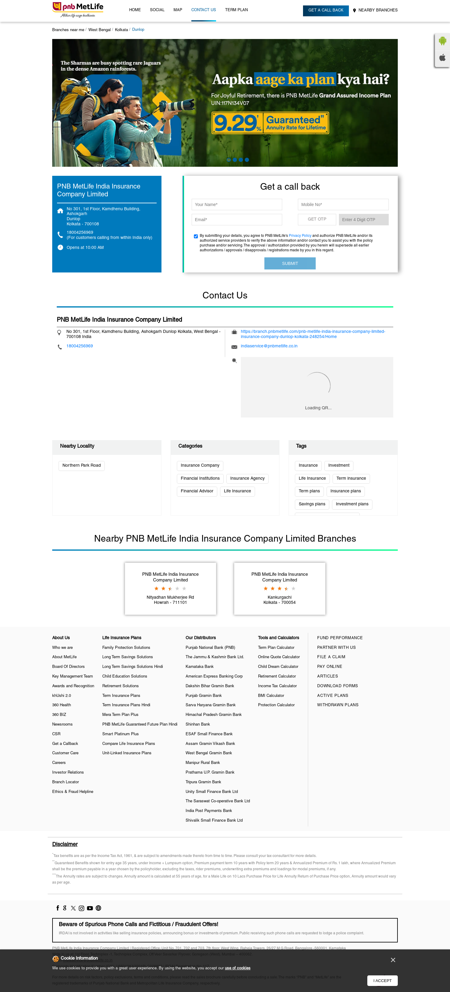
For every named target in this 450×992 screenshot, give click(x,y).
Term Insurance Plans (121, 696)
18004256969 (80, 233)
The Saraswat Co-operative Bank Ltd (218, 801)
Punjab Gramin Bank (204, 696)
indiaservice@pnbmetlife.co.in (269, 346)
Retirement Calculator (277, 676)
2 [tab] (234, 159)
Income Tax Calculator (277, 686)
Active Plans (332, 696)
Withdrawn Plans (338, 705)
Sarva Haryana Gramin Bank (211, 705)
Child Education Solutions (124, 676)
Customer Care (65, 753)
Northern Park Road (81, 466)
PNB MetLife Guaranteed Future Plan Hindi (139, 724)
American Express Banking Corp (214, 676)
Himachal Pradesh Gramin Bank (214, 715)
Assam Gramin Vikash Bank (210, 744)
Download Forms (337, 686)
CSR (56, 734)
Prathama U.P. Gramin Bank (210, 773)
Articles (327, 676)
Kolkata (121, 30)
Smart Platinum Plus (120, 734)
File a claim (331, 657)
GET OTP (317, 219)
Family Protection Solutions (126, 648)
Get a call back (325, 10)
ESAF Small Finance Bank (209, 734)
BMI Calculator (271, 696)
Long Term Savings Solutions (127, 657)
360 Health (61, 705)
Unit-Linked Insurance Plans (127, 753)
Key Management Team (72, 676)
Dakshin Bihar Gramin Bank (210, 686)
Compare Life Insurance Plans (128, 744)
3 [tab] (240, 159)
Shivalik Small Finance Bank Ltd (214, 821)
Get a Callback (65, 744)
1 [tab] (228, 159)
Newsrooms (62, 724)
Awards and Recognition (73, 686)
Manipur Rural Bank (203, 763)
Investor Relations (68, 773)
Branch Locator (65, 782)
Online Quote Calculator (279, 657)
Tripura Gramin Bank (203, 782)
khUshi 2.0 (61, 696)
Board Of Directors (68, 667)
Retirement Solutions (120, 686)
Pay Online (329, 667)
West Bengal (99, 30)
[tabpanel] (225, 103)
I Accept (382, 980)
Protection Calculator (276, 705)
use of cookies (238, 968)
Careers (59, 763)
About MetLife (64, 657)
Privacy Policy (300, 235)
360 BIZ (59, 715)
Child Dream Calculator (278, 667)
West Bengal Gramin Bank (209, 753)
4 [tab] (246, 159)
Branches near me (68, 30)
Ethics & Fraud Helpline (72, 792)
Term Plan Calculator (276, 648)
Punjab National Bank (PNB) (210, 648)
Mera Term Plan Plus (120, 715)
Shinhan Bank (198, 724)
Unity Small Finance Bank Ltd (212, 792)
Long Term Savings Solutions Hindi (132, 667)
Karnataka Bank (200, 667)
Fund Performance (340, 638)
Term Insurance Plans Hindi (126, 705)
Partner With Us (336, 648)
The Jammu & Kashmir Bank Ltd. (215, 657)
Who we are (62, 648)
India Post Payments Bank (209, 811)
